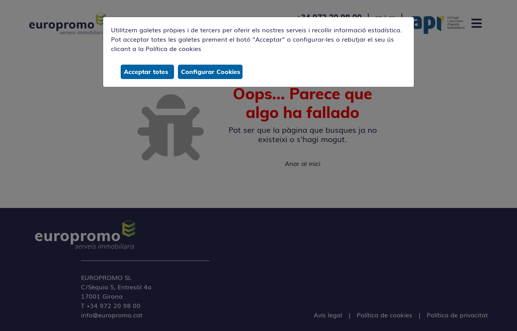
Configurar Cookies (210, 72)
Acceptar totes (146, 72)
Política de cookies (173, 48)
